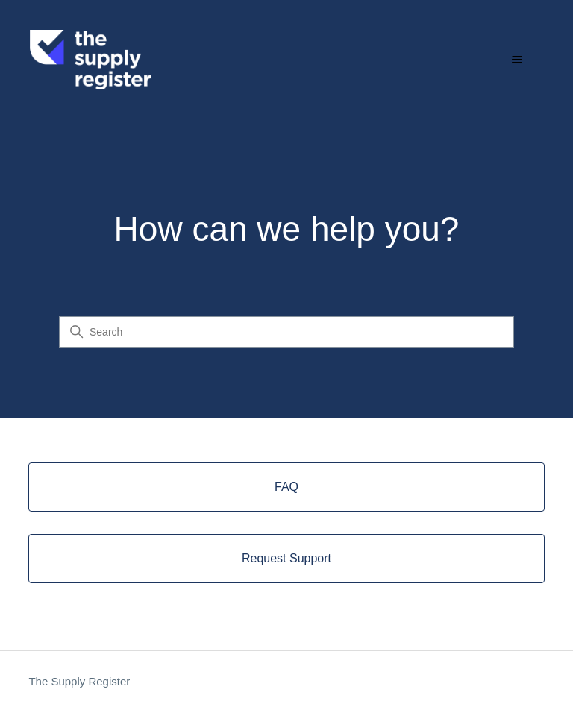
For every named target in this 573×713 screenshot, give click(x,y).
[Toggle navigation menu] (516, 60)
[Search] (286, 332)
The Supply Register (79, 681)
